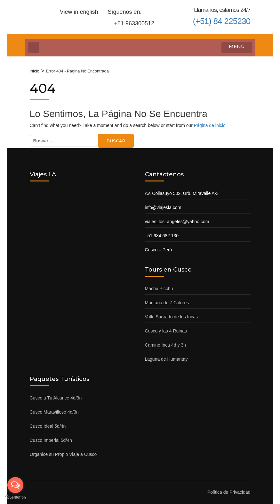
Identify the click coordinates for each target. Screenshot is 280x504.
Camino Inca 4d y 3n (165, 345)
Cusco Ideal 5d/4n (48, 426)
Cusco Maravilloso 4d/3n (54, 412)
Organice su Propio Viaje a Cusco (63, 454)
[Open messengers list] (15, 485)
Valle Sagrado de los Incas (171, 316)
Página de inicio (210, 125)
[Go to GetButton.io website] (15, 497)
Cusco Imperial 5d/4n (51, 440)
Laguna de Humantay (166, 359)
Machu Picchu (159, 288)
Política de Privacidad (229, 492)
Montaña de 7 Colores (167, 302)
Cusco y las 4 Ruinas (166, 330)
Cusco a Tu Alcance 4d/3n (56, 397)
